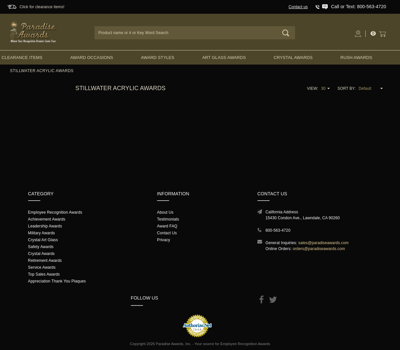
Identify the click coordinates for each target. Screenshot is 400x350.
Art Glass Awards (224, 57)
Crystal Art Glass (43, 240)
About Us (165, 212)
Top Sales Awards (44, 274)
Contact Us (167, 233)
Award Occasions (91, 57)
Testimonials (168, 219)
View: (312, 88)
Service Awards (42, 267)
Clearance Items (22, 57)
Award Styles (157, 57)
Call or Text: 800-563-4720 (358, 6)
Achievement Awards (46, 219)
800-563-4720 (278, 230)
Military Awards (41, 233)
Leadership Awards (45, 226)
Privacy (163, 240)
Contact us (298, 7)
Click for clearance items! (42, 7)
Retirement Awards (45, 260)
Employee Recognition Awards (55, 212)
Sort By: (347, 88)
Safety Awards (41, 246)
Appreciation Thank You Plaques (57, 281)
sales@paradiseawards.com (323, 243)
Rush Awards (356, 57)
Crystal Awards (293, 57)
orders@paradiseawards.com (319, 248)
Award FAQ (167, 226)
